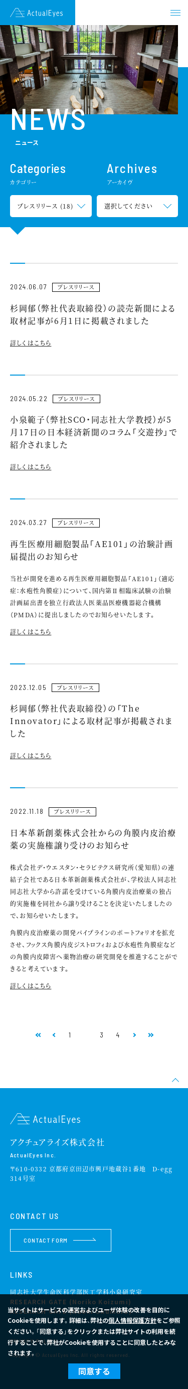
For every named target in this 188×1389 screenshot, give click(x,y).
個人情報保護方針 (132, 1320)
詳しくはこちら (30, 342)
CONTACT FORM (60, 1240)
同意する (94, 1371)
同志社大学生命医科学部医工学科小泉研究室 (76, 1292)
